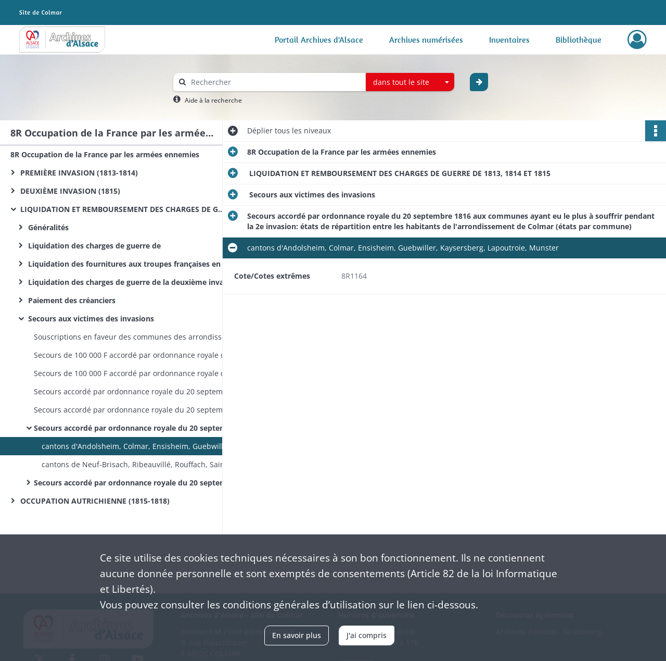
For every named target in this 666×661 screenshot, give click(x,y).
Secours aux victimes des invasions (90, 318)
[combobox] (410, 82)
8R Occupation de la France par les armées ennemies (104, 154)
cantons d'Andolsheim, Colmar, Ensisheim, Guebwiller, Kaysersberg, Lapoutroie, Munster (146, 446)
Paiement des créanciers (71, 300)
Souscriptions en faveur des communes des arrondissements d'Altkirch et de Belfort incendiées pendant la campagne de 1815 (138, 337)
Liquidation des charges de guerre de (93, 246)
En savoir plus (296, 635)
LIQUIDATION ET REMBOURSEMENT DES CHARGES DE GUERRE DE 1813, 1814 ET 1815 (122, 209)
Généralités (47, 227)
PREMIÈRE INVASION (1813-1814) (78, 173)
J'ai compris (367, 635)
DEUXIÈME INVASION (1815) (69, 191)
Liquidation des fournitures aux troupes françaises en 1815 (130, 264)
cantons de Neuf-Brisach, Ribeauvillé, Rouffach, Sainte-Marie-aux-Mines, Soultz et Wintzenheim (146, 464)
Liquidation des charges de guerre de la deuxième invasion (130, 282)
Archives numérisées (426, 39)
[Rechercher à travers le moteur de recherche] (274, 82)
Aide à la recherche (213, 100)
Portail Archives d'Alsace (319, 39)
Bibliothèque (578, 39)
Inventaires (509, 39)
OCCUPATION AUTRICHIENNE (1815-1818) (94, 501)
